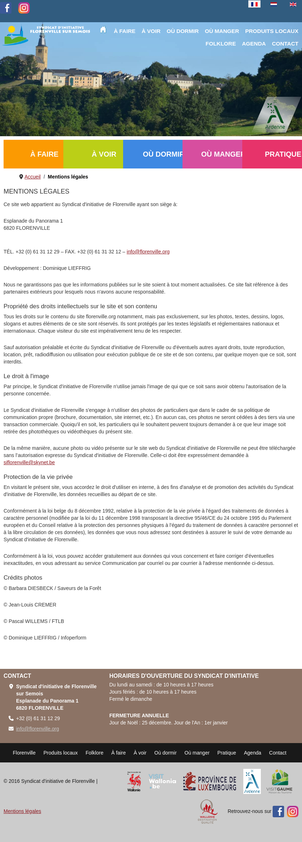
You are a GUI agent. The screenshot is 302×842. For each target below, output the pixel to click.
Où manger (197, 753)
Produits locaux (61, 753)
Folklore (94, 753)
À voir (140, 753)
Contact (277, 753)
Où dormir (165, 753)
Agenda (252, 753)
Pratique (227, 753)
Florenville (24, 753)
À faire (118, 753)
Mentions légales (22, 811)
